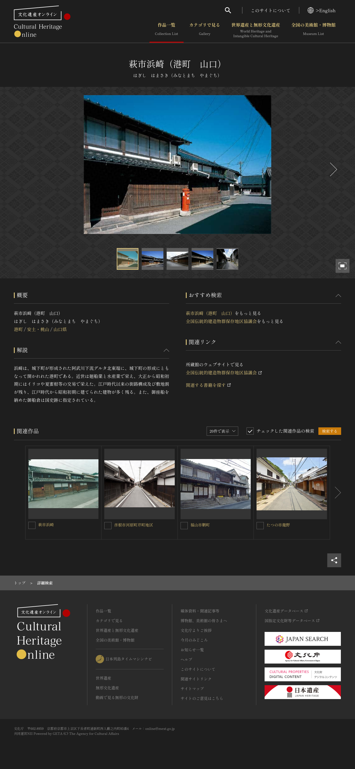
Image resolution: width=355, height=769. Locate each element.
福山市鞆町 (200, 525)
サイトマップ (192, 688)
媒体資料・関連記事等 (200, 611)
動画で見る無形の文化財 (117, 697)
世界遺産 (103, 678)
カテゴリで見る (204, 30)
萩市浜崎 (46, 524)
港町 (18, 329)
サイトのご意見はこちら (202, 698)
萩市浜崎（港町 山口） (210, 313)
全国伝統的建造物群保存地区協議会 (221, 321)
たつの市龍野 (278, 525)
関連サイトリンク (196, 679)
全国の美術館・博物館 (313, 30)
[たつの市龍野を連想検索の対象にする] (260, 525)
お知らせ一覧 (192, 649)
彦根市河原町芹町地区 (133, 525)
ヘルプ (186, 659)
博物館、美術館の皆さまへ (204, 620)
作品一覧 (166, 30)
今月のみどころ (194, 640)
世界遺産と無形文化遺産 (255, 30)
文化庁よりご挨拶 (196, 630)
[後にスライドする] (332, 169)
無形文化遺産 (107, 687)
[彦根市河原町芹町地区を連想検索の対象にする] (107, 525)
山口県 (60, 329)
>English (322, 10)
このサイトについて (271, 10)
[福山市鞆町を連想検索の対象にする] (184, 525)
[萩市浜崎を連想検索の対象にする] (32, 525)
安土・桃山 (38, 329)
